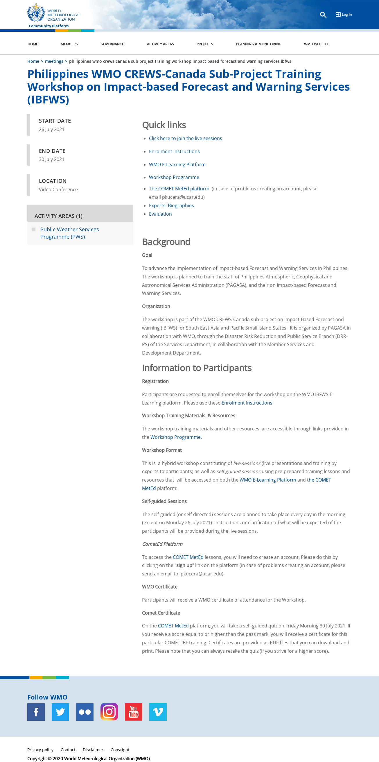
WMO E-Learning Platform (177, 164)
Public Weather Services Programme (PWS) (69, 233)
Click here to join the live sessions (185, 138)
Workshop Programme (174, 177)
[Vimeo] (158, 712)
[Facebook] (36, 712)
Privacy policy (40, 749)
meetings (54, 61)
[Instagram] (109, 712)
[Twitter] (60, 712)
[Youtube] (133, 712)
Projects (205, 44)
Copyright (120, 749)
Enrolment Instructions (175, 151)
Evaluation (160, 214)
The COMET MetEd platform (180, 188)
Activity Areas (160, 44)
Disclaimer (93, 749)
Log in (347, 14)
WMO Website (316, 44)
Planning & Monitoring (258, 44)
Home (33, 44)
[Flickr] (85, 712)
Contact (68, 749)
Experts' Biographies (171, 205)
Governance (112, 44)
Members (69, 44)
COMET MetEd (188, 557)
